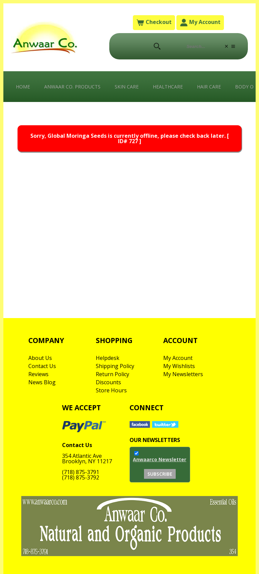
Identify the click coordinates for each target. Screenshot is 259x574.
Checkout (154, 22)
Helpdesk (107, 358)
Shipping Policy (115, 366)
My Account (200, 22)
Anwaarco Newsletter (159, 459)
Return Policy (112, 374)
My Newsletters (183, 374)
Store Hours (111, 390)
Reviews (38, 374)
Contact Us (42, 366)
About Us (40, 358)
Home (23, 86)
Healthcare (168, 86)
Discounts (108, 382)
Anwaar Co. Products (72, 86)
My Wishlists (179, 366)
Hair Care (209, 86)
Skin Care (127, 86)
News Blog (42, 382)
